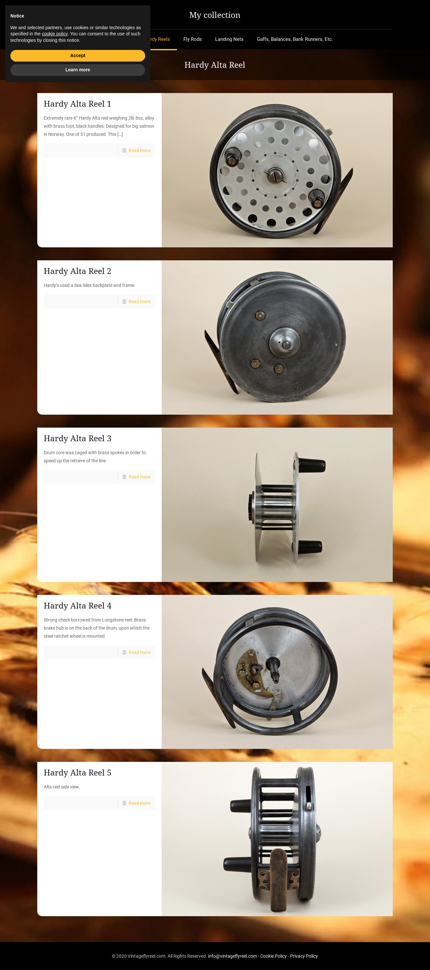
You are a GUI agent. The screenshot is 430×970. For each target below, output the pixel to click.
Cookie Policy (273, 956)
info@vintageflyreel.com (232, 956)
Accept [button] (78, 938)
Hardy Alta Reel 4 (77, 605)
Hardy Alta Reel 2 (77, 270)
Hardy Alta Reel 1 (77, 103)
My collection (214, 14)
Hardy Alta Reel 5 (77, 772)
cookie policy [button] (54, 916)
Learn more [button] (77, 952)
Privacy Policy (304, 956)
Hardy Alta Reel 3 (77, 438)
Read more (139, 150)
